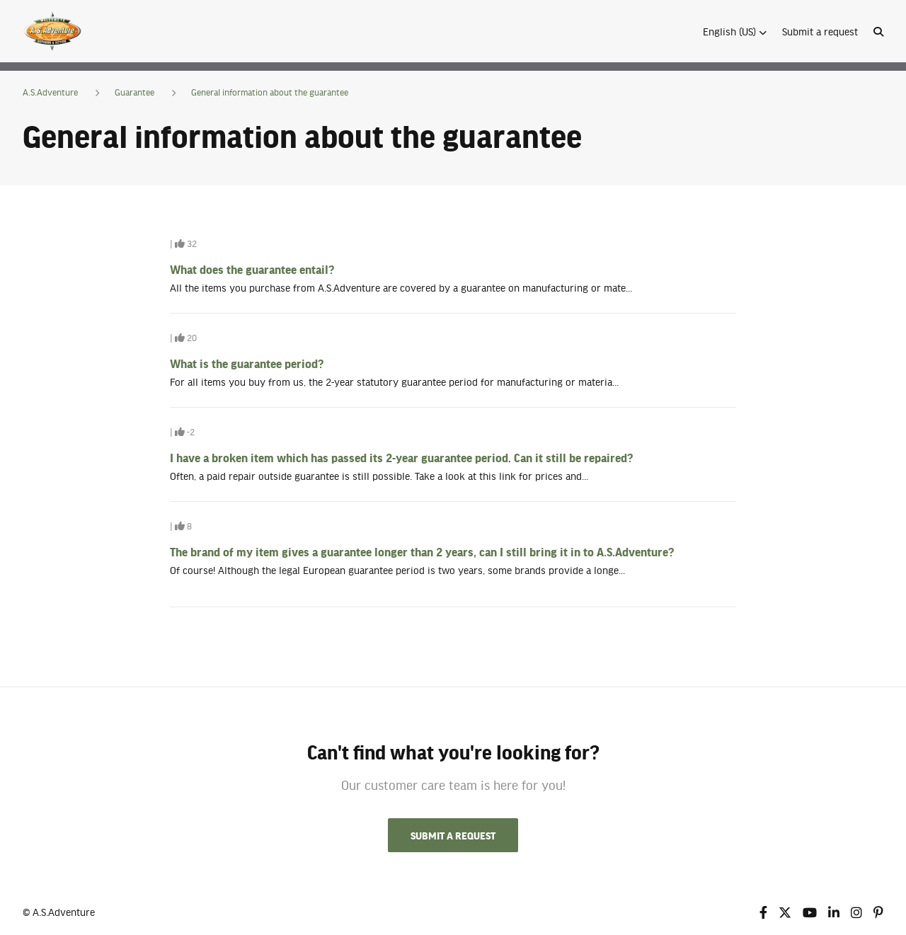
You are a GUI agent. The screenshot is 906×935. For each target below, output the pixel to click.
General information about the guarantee (269, 92)
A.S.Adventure (50, 92)
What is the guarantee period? (246, 363)
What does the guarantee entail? (252, 269)
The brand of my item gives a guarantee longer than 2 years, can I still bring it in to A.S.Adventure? (422, 551)
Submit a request (820, 31)
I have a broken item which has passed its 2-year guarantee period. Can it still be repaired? (401, 457)
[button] (735, 31)
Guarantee (134, 92)
